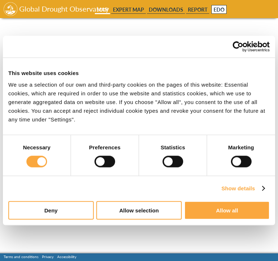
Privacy (48, 256)
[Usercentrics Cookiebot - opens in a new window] (238, 46)
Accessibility (66, 256)
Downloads (166, 10)
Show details (238, 188)
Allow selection (139, 210)
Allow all (227, 210)
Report (197, 10)
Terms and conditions (21, 256)
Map (102, 10)
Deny (51, 210)
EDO (219, 9)
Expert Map (128, 10)
